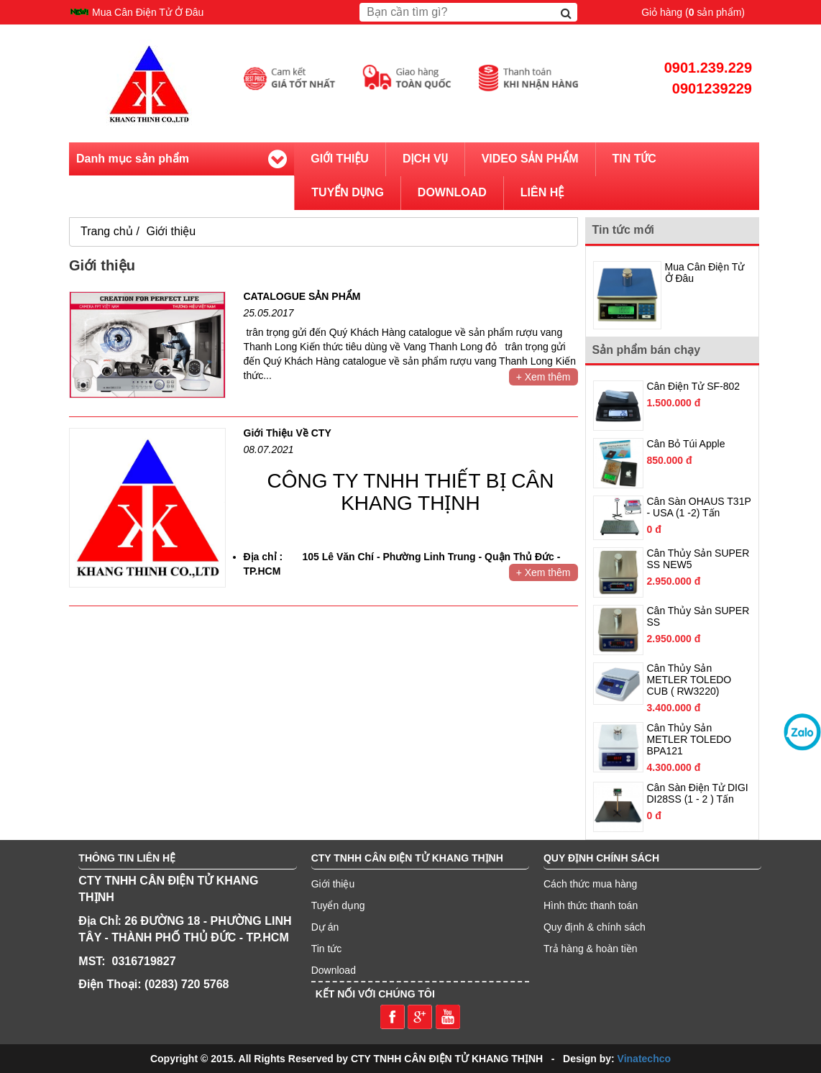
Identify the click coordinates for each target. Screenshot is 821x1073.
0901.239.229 (708, 68)
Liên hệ (542, 192)
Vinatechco (644, 1058)
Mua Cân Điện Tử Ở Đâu (147, 12)
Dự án (325, 927)
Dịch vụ (425, 158)
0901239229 (712, 88)
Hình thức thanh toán (590, 905)
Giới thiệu (171, 231)
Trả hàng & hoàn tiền (590, 948)
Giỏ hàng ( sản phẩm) (693, 12)
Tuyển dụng (338, 905)
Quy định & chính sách (594, 927)
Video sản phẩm (530, 158)
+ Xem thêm (543, 377)
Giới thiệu (340, 158)
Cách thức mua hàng (590, 884)
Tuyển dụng (347, 192)
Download (452, 192)
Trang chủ (107, 231)
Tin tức (634, 158)
